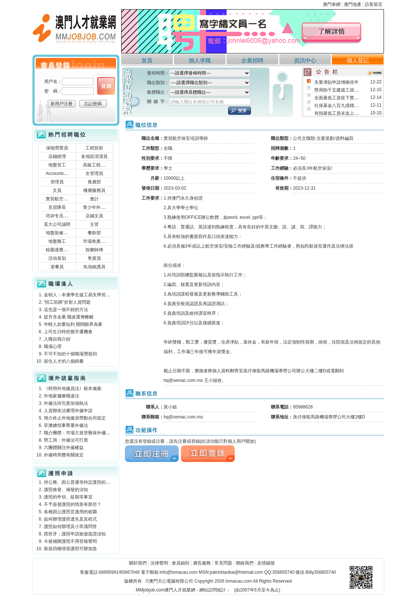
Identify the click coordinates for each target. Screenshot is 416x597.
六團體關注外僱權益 (64, 447)
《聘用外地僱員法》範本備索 (72, 388)
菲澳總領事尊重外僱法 (66, 425)
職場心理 (53, 346)
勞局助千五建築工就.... (336, 90)
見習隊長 (57, 207)
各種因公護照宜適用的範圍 (70, 511)
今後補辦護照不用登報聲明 (70, 541)
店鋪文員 (94, 215)
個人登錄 (106, 86)
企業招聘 (252, 60)
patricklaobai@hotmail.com (236, 572)
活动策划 (57, 258)
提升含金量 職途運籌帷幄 (69, 317)
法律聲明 (159, 563)
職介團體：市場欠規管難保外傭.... (77, 432)
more (375, 73)
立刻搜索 (239, 111)
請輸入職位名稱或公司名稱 (197, 101)
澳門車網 (331, 4)
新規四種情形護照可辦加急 (70, 548)
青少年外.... (94, 207)
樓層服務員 (94, 190)
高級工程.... (94, 165)
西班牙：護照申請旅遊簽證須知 (75, 533)
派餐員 (57, 266)
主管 (94, 224)
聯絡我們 (245, 563)
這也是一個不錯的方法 (66, 309)
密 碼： (53, 91)
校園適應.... (57, 249)
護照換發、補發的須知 (66, 489)
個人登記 (358, 60)
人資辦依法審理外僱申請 (68, 410)
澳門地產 (352, 4)
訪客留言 (373, 4)
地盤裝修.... (57, 232)
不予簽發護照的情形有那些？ (72, 504)
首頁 (147, 60)
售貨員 (94, 258)
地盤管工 (57, 165)
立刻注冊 (152, 453)
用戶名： (53, 81)
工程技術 (94, 148)
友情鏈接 (266, 563)
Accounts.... (57, 173)
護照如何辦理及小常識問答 (70, 526)
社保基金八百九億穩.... (336, 105)
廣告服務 (202, 563)
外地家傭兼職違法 (61, 395)
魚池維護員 (94, 266)
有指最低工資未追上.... (336, 113)
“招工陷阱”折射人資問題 (67, 302)
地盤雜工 (57, 241)
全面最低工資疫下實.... (336, 97)
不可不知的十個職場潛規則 (70, 353)
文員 (57, 190)
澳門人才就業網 (75, 30)
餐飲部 (94, 232)
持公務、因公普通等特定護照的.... (77, 482)
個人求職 (200, 60)
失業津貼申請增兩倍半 (336, 82)
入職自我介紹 (57, 339)
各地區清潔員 (94, 156)
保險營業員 (57, 148)
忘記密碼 (93, 103)
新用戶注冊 (61, 103)
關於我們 (138, 563)
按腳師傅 (94, 249)
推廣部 (94, 181)
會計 (94, 198)
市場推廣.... (94, 241)
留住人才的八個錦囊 (64, 361)
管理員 (57, 181)
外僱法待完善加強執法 (66, 403)
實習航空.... (57, 198)
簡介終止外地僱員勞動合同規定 (75, 418)
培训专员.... (57, 215)
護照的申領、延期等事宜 (68, 497)
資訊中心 (305, 60)
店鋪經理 (57, 156)
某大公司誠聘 (57, 224)
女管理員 (94, 173)
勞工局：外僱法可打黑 (66, 440)
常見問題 (223, 563)
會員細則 (180, 563)
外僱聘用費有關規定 (64, 455)
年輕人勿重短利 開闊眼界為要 (73, 324)
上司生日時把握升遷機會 (68, 331)
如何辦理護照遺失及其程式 (70, 519)
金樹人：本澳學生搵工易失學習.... (77, 294)
